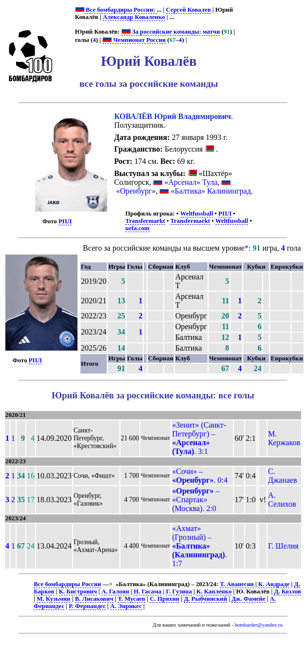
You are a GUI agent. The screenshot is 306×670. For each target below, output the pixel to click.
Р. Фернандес (87, 606)
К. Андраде (273, 584)
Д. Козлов (287, 591)
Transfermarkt (145, 220)
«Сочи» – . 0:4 (200, 475)
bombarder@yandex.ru (259, 625)
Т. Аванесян (236, 584)
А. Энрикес (126, 606)
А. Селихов (282, 499)
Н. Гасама (147, 591)
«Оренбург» (135, 191)
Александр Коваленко (134, 17)
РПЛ (65, 221)
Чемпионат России (134, 40)
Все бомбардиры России (67, 584)
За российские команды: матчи (170, 31)
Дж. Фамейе (248, 598)
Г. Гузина (178, 591)
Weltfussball (196, 213)
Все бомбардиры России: (120, 9)
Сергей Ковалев (188, 9)
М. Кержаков (284, 438)
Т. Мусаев (131, 598)
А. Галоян (115, 591)
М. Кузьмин (53, 598)
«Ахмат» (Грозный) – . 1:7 (199, 546)
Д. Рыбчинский (205, 598)
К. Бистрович (78, 591)
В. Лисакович (94, 598)
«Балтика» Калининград (210, 191)
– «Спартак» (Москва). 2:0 (195, 499)
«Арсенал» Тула (190, 182)
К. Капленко (213, 591)
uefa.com (137, 228)
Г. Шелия (283, 546)
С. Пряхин (164, 598)
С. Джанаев (282, 475)
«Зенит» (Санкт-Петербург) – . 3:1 (199, 438)
